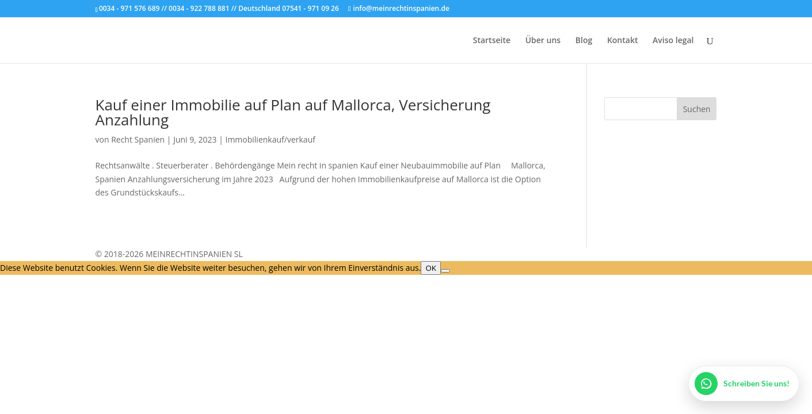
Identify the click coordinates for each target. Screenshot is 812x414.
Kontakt (622, 40)
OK (430, 268)
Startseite (491, 40)
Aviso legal (673, 40)
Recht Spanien (138, 139)
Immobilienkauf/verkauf (270, 139)
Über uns (543, 40)
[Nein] (445, 271)
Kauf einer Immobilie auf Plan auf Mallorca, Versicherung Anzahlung (293, 112)
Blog (583, 40)
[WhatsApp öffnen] (743, 383)
